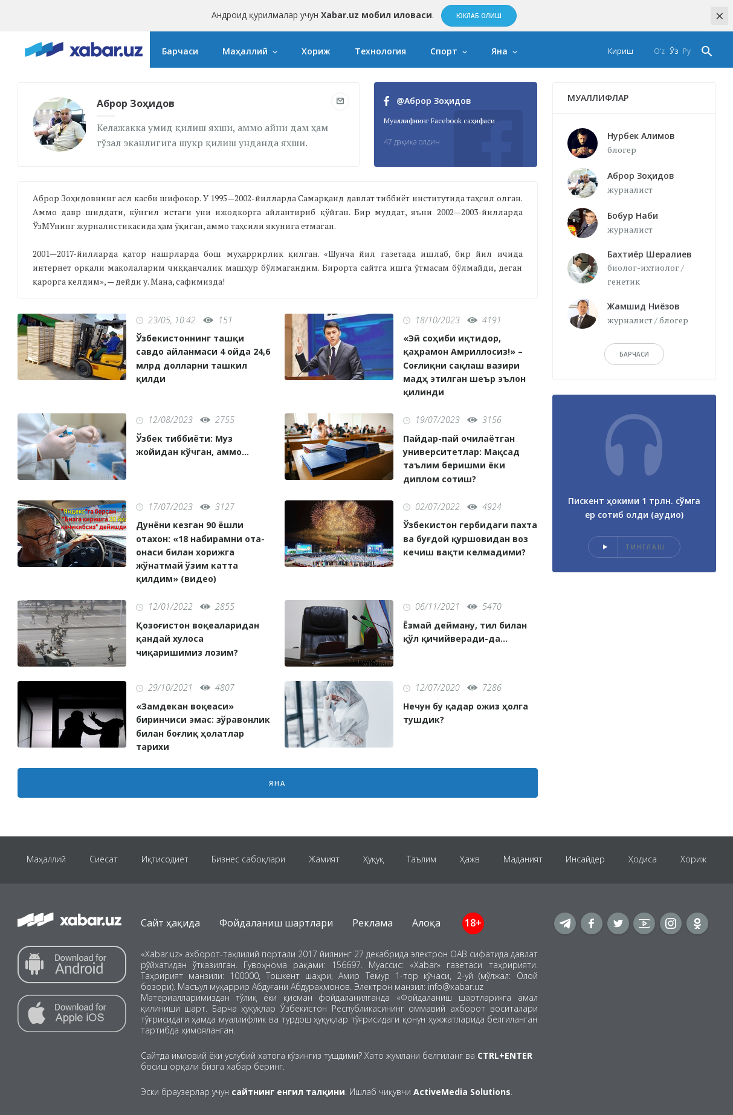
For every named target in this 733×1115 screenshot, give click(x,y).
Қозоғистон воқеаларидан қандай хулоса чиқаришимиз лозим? (197, 638)
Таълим (422, 859)
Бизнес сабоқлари (246, 859)
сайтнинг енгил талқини (288, 1091)
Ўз (674, 51)
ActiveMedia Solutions (462, 1091)
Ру (687, 51)
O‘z (659, 51)
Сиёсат (100, 859)
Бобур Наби (632, 215)
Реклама (372, 922)
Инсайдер (588, 859)
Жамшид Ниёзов (643, 306)
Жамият (323, 859)
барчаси (634, 354)
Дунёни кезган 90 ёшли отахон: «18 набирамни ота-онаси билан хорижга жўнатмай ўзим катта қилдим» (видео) (200, 551)
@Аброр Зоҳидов (427, 100)
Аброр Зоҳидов (640, 175)
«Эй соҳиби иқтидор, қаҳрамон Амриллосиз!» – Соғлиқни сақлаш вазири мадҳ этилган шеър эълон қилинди (464, 365)
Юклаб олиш (479, 15)
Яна (499, 51)
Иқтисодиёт (162, 859)
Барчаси (180, 51)
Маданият (524, 859)
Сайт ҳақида (170, 922)
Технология (380, 51)
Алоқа (426, 922)
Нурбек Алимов (641, 135)
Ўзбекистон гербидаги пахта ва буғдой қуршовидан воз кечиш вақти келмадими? (470, 538)
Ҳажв (471, 859)
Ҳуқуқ (373, 859)
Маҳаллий (245, 51)
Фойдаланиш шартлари (276, 922)
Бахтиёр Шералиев (649, 254)
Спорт (443, 51)
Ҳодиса (646, 859)
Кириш (620, 51)
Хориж (316, 51)
